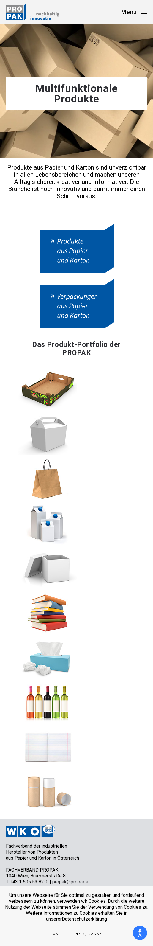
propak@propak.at (71, 882)
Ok (56, 934)
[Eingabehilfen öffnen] (140, 933)
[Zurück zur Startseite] (32, 12)
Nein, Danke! (89, 934)
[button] (134, 12)
